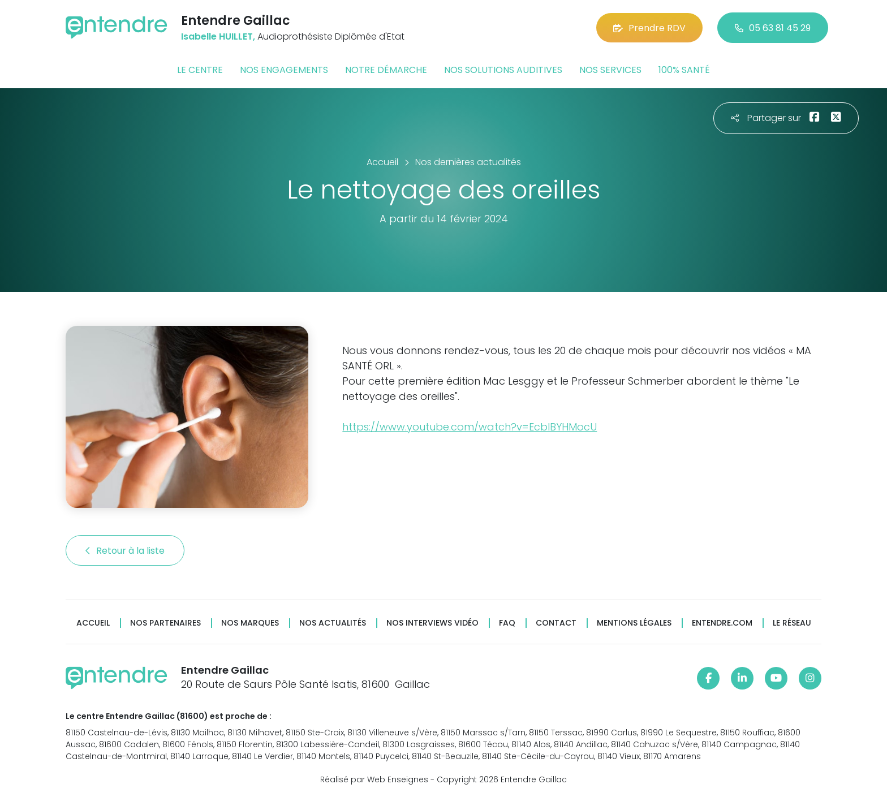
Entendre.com (722, 623)
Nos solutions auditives (503, 69)
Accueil (93, 623)
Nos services (610, 69)
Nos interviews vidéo (432, 623)
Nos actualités (332, 623)
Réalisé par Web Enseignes (374, 779)
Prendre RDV (649, 28)
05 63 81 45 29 (773, 28)
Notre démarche (386, 69)
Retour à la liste (125, 550)
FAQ (507, 623)
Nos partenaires (165, 623)
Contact (556, 623)
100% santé (684, 69)
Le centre (200, 69)
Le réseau (792, 623)
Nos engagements (284, 69)
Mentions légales (634, 623)
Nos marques (250, 623)
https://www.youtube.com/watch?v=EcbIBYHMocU (469, 427)
